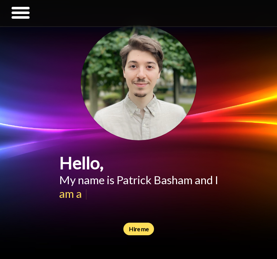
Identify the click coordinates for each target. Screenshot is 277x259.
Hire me (139, 229)
